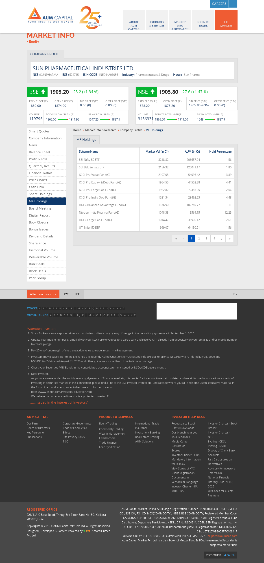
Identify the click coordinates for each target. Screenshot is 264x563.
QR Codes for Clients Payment (220, 493)
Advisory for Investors (221, 468)
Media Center (180, 441)
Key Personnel (35, 432)
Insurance (141, 428)
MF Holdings (38, 201)
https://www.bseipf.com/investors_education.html (61, 391)
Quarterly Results (42, 166)
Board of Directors (38, 428)
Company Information (45, 138)
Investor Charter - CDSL (186, 455)
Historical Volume (42, 250)
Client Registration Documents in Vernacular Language (185, 477)
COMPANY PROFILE (45, 54)
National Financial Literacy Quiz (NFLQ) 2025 (220, 482)
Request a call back (183, 423)
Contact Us (178, 446)
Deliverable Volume (43, 257)
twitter (192, 4)
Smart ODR (215, 473)
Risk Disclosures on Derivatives (220, 462)
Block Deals (37, 271)
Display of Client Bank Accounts (221, 453)
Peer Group (37, 278)
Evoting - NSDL (217, 446)
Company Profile (131, 130)
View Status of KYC (183, 468)
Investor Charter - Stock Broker (222, 426)
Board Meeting (40, 208)
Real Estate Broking (147, 437)
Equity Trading (108, 423)
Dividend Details (41, 236)
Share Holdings (40, 194)
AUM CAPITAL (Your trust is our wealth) (50, 16)
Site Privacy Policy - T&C (75, 439)
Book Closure (38, 222)
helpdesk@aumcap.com (222, 536)
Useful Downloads (183, 428)
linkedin (203, 4)
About (134, 20)
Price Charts (38, 180)
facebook (181, 4)
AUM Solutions (144, 441)
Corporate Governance (77, 423)
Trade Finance (108, 442)
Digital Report (39, 215)
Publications (34, 437)
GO (226, 19)
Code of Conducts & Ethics (75, 430)
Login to (203, 19)
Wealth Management (112, 433)
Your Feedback (181, 437)
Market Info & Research (100, 130)
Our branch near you (184, 432)
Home (77, 130)
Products (157, 19)
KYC (66, 294)
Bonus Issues (39, 229)
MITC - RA (178, 491)
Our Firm (32, 423)
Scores (176, 450)
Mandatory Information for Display (186, 462)
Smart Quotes (39, 131)
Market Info (180, 20)
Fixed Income (107, 438)
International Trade (147, 423)
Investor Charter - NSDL (219, 435)
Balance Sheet (39, 152)
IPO (77, 294)
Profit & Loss (38, 159)
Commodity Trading (111, 429)
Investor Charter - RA (185, 486)
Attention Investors (43, 294)
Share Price (37, 243)
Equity (34, 42)
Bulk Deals (37, 264)
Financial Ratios (40, 173)
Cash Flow (36, 187)
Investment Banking (147, 432)
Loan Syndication (109, 447)
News (33, 145)
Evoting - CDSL (217, 441)
